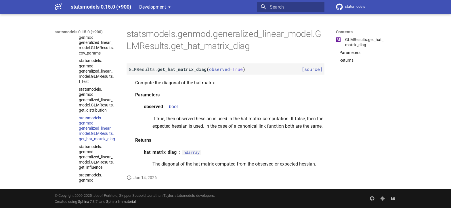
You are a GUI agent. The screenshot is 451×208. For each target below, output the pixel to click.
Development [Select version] (152, 7)
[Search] (290, 7)
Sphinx (83, 201)
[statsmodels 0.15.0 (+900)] (58, 7)
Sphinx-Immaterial (121, 201)
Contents (344, 32)
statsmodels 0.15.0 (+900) (79, 32)
